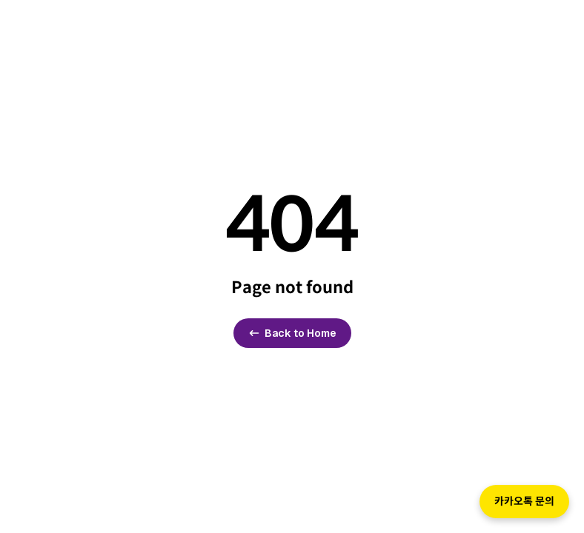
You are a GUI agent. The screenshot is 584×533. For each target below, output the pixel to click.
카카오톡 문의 (524, 501)
